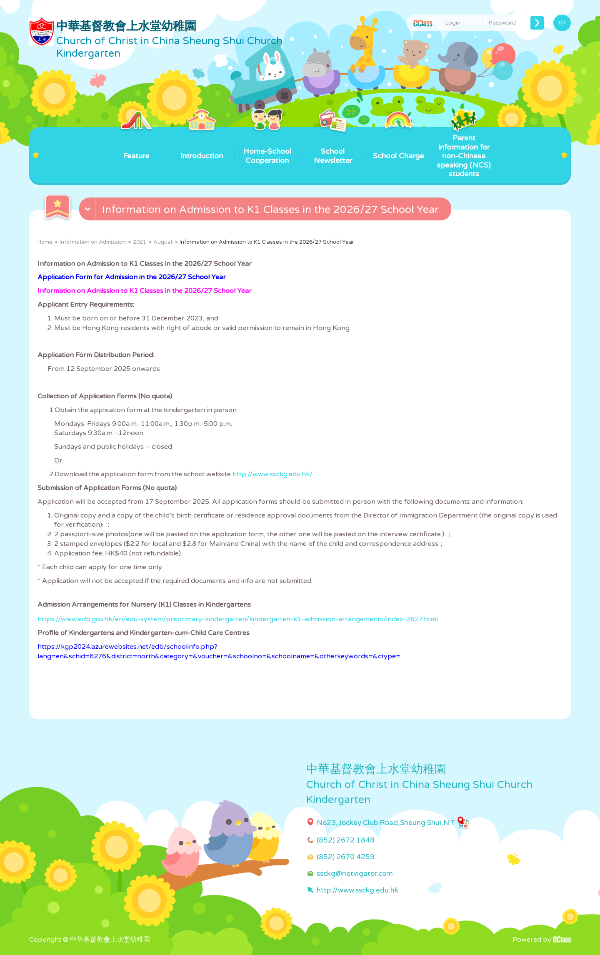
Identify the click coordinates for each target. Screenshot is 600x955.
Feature (136, 143)
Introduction (201, 143)
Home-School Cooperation (267, 146)
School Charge (398, 143)
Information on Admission (93, 242)
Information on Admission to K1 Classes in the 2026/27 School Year (145, 291)
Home (45, 242)
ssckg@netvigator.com (355, 873)
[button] (266, 211)
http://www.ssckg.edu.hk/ (272, 474)
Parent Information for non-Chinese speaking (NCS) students (464, 152)
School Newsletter (333, 146)
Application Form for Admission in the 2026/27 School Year (132, 277)
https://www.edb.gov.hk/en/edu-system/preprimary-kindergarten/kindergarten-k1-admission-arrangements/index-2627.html (238, 619)
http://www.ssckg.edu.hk (357, 890)
